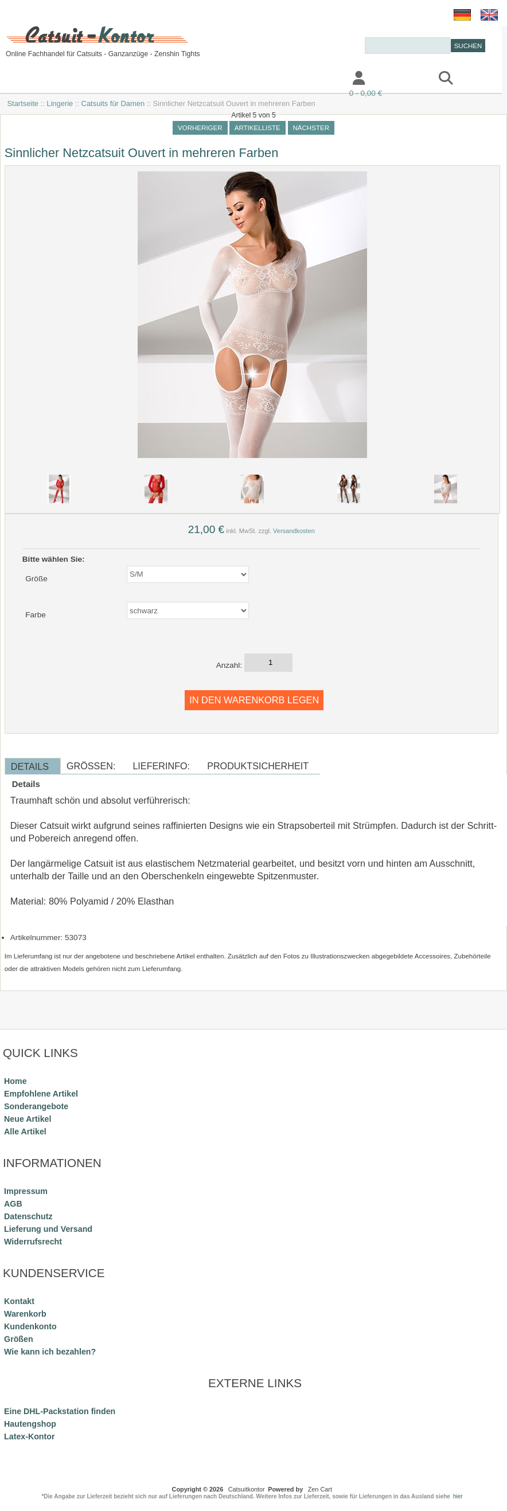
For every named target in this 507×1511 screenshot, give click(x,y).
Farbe (35, 614)
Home (15, 1081)
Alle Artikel (25, 1131)
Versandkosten (294, 530)
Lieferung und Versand (48, 1229)
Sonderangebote (36, 1106)
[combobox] (407, 45)
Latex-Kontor (29, 1436)
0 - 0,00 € (365, 93)
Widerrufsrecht (33, 1241)
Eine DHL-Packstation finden (59, 1411)
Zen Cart (320, 1489)
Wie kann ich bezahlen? (50, 1351)
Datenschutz (28, 1216)
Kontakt (262, 79)
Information (104, 79)
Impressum (188, 79)
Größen (18, 1339)
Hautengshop (30, 1423)
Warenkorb (25, 1313)
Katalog (28, 79)
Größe (36, 578)
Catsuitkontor (246, 1489)
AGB (13, 1203)
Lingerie (59, 103)
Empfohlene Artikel (41, 1093)
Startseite (22, 103)
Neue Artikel (27, 1119)
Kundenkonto (30, 1326)
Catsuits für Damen (113, 103)
